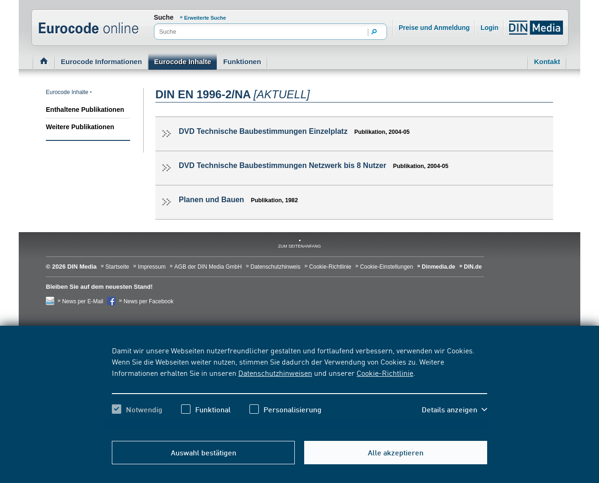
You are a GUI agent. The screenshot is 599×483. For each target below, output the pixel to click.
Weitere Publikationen (80, 127)
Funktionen (242, 62)
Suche (164, 17)
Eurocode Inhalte (182, 62)
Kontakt (547, 62)
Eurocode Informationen (101, 62)
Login (489, 27)
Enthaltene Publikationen (85, 109)
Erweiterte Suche (205, 18)
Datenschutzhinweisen (275, 372)
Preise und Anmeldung (434, 27)
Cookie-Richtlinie (385, 372)
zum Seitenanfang (299, 246)
